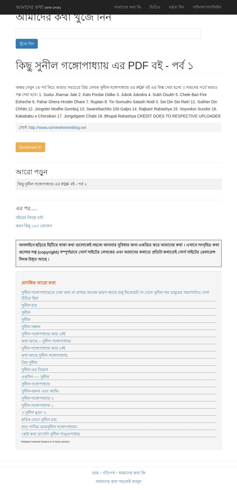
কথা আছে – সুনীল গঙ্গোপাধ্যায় (46, 341)
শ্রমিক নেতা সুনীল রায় (39, 419)
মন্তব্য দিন (176, 7)
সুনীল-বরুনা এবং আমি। (40, 391)
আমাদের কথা (38, 7)
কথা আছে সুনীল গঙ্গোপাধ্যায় (44, 355)
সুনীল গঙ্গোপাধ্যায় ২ (37, 398)
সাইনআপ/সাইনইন (207, 7)
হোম (95, 473)
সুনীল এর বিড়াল (34, 369)
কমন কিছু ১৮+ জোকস (34, 226)
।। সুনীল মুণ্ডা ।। (33, 412)
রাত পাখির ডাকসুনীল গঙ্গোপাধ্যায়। (49, 427)
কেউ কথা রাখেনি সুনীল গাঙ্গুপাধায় (50, 434)
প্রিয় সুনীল (29, 362)
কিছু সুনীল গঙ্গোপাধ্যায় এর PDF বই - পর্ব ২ (52, 184)
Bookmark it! (30, 147)
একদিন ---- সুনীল (35, 377)
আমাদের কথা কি (127, 7)
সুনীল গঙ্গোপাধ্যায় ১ (37, 405)
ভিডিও (155, 7)
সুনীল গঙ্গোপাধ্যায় (35, 384)
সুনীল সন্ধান (31, 326)
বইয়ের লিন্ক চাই (29, 217)
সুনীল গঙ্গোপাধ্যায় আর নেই (43, 334)
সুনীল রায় (29, 305)
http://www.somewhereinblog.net (57, 127)
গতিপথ (109, 473)
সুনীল (25, 312)
